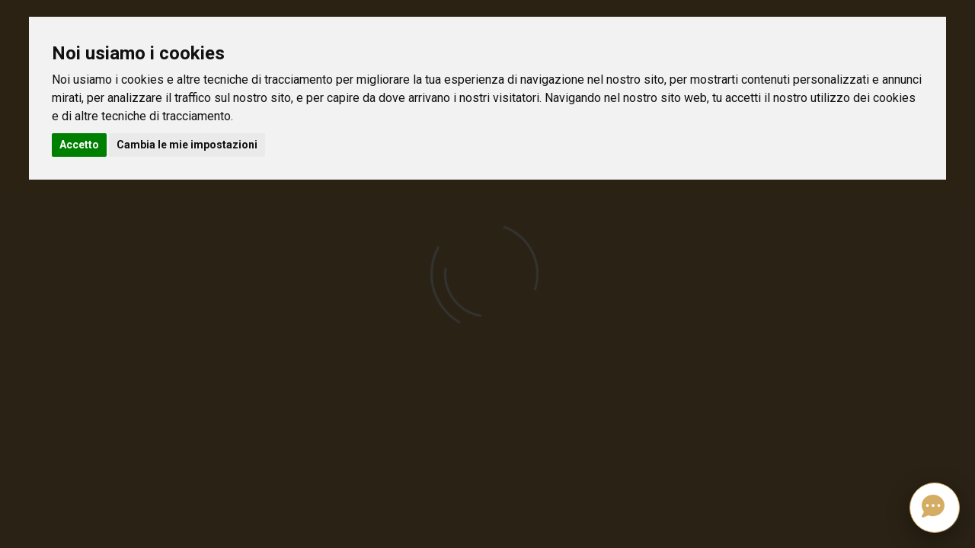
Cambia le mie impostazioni (187, 145)
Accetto (79, 145)
